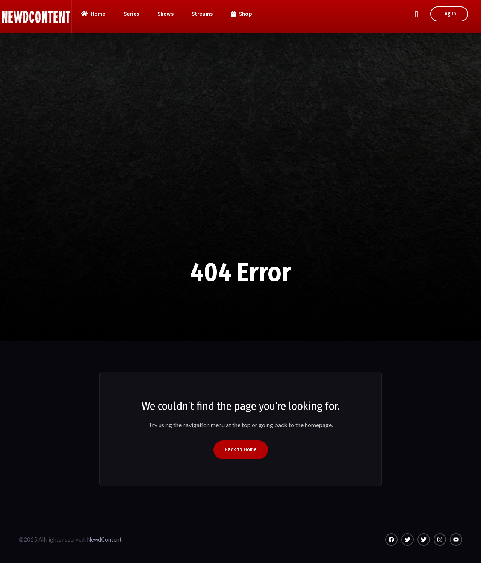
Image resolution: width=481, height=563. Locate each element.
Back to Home (241, 449)
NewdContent (104, 539)
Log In (449, 14)
